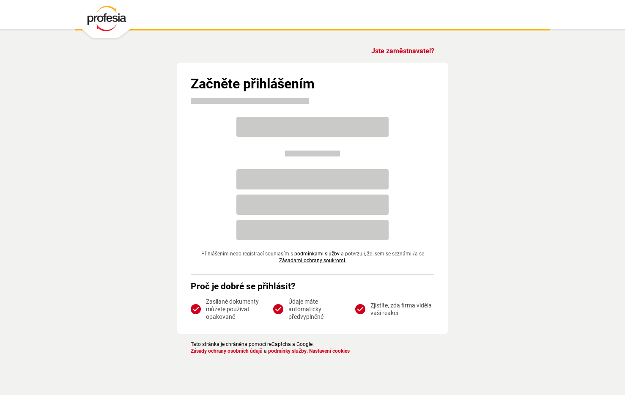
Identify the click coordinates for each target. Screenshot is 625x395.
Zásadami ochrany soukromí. (312, 260)
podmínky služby (294, 351)
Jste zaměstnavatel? (401, 51)
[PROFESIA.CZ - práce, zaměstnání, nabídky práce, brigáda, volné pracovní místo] (106, 20)
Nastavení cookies (340, 351)
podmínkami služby (316, 254)
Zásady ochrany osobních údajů (229, 351)
